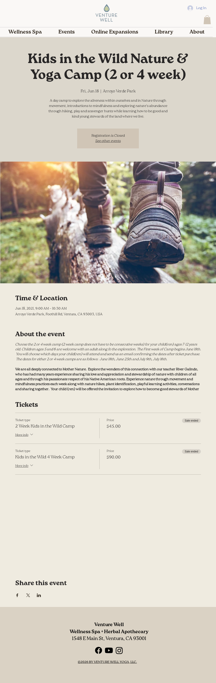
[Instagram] (119, 650)
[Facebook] (98, 650)
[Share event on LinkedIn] (39, 595)
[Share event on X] (28, 595)
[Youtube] (109, 650)
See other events (108, 141)
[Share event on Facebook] (17, 595)
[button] (207, 19)
